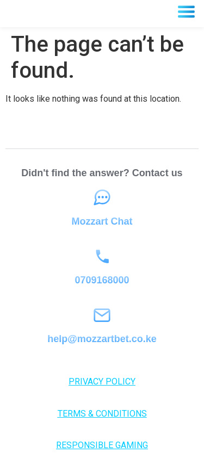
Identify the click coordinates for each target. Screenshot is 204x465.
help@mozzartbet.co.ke (102, 338)
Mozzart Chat (102, 221)
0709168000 (102, 280)
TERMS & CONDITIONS (102, 413)
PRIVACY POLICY (102, 381)
